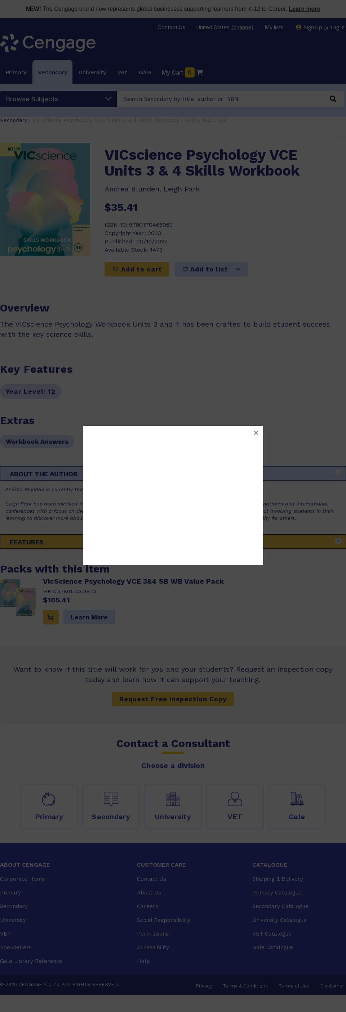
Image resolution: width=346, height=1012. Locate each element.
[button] (256, 433)
